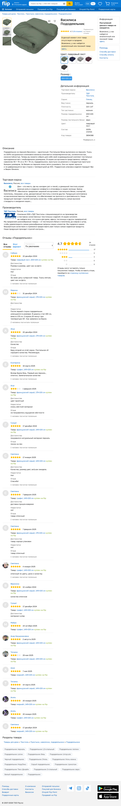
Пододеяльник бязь (36, 754)
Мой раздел (79, 4)
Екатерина (15, 363)
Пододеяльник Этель (38, 759)
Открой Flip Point (87, 9)
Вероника (15, 584)
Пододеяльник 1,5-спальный (42, 749)
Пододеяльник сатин (14, 754)
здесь (64, 49)
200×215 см (66, 78)
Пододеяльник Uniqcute (60, 754)
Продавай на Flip (45, 9)
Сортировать (30, 244)
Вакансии (29, 792)
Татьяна (14, 652)
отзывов (77, 31)
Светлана (15, 454)
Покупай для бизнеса (66, 9)
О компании (30, 786)
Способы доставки (108, 52)
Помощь (5, 786)
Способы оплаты (107, 55)
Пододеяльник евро (70, 769)
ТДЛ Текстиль (90, 94)
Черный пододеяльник (14, 759)
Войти (77, 3)
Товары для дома (9, 14)
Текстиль (20, 14)
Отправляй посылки (25, 9)
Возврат (5, 792)
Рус (93, 4)
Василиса (90, 90)
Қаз (87, 4)
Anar (12, 386)
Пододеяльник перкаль (15, 749)
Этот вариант (17, 245)
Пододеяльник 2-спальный (45, 769)
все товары (26, 183)
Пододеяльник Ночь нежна (64, 759)
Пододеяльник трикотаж (65, 764)
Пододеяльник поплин (69, 749)
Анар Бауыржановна (20, 636)
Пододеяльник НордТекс (15, 764)
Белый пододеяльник (14, 774)
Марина (14, 290)
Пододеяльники (65, 14)
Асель (13, 697)
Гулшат (14, 423)
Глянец (89, 99)
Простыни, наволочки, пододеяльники (41, 14)
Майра (13, 623)
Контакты (104, 58)
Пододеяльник (34, 774)
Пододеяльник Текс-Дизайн (17, 769)
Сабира (14, 253)
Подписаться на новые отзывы (88, 31)
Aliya (13, 329)
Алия (13, 668)
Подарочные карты (107, 9)
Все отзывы (7, 245)
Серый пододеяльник (40, 764)
